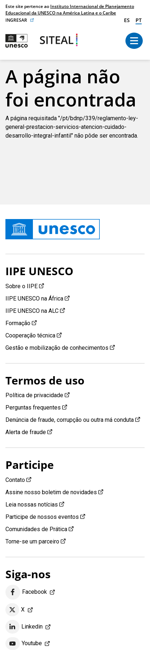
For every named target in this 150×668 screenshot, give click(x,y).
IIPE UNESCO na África (34, 298)
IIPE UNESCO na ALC (32, 310)
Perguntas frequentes (33, 407)
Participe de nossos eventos (42, 516)
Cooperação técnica (30, 335)
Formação (17, 323)
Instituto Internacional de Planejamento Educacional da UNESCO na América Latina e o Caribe (69, 9)
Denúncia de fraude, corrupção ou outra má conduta (69, 419)
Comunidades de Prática (36, 529)
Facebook (26, 592)
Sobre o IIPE (21, 286)
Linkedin (24, 627)
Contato (15, 479)
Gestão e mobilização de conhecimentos (56, 347)
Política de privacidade (34, 395)
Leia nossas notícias (31, 504)
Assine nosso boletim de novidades (51, 492)
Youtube (23, 643)
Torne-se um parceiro (32, 541)
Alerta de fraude (25, 432)
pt (139, 20)
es (127, 20)
